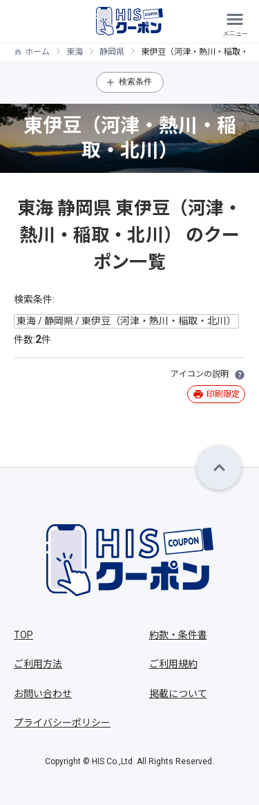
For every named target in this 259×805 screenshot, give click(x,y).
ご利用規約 (173, 663)
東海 (74, 52)
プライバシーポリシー (62, 722)
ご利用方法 (38, 663)
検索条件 (135, 81)
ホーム (37, 52)
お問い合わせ (43, 693)
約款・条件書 (178, 634)
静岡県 (111, 52)
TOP (23, 634)
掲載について (178, 693)
